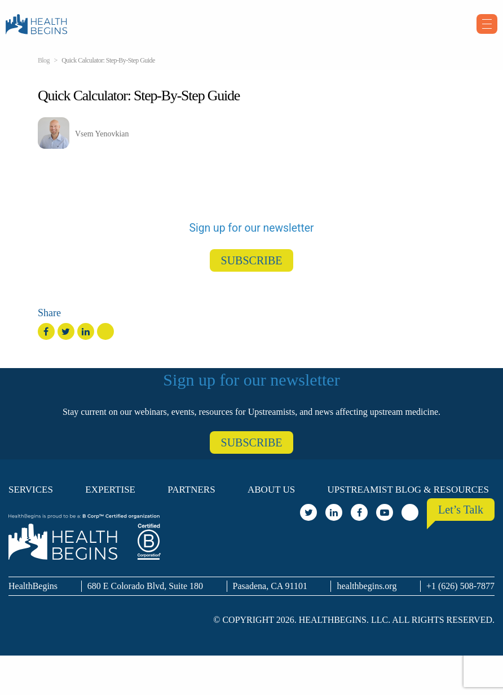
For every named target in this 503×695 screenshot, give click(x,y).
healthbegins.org (366, 586)
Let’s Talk (460, 509)
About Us (271, 489)
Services (30, 489)
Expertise (110, 489)
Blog (44, 60)
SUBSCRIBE (252, 260)
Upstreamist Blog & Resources (408, 489)
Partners (191, 489)
